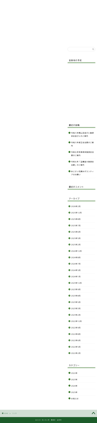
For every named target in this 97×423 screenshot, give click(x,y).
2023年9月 (76, 289)
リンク (89, 17)
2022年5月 (76, 347)
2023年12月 (76, 283)
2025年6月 (76, 232)
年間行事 (48, 18)
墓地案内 (28, 18)
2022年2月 (76, 353)
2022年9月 (76, 327)
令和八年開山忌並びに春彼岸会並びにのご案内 (82, 134)
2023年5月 (76, 302)
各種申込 (59, 18)
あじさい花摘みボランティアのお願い (82, 173)
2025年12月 (76, 212)
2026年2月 (76, 206)
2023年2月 (76, 315)
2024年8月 (76, 257)
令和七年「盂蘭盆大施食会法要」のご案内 (82, 163)
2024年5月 (76, 270)
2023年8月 (76, 295)
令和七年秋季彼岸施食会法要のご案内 (82, 154)
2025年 (74, 392)
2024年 (74, 386)
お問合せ (69, 18)
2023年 (74, 379)
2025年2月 (76, 244)
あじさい (38, 18)
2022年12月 (76, 321)
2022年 (74, 373)
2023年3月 (76, 308)
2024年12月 (76, 251)
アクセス (79, 18)
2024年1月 (76, 276)
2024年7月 (76, 264)
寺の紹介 (18, 18)
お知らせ (7, 18)
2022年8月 (76, 334)
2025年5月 (76, 238)
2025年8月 (76, 219)
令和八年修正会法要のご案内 (82, 144)
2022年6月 (76, 340)
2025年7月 (76, 225)
